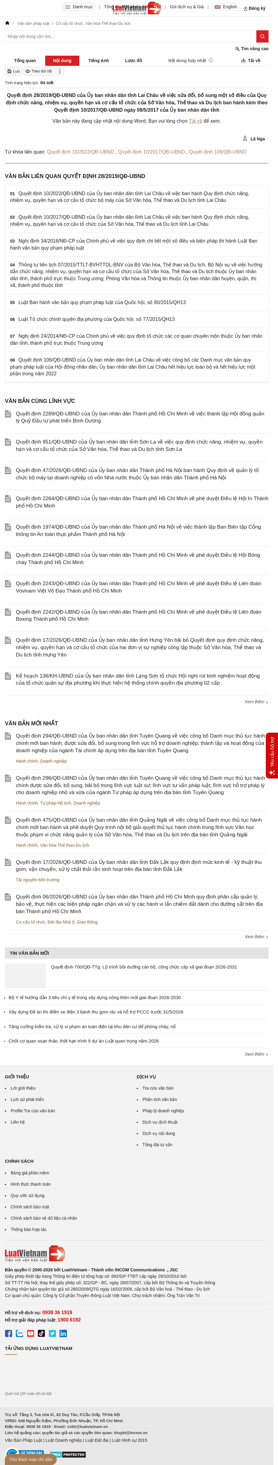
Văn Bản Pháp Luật (23, 1440)
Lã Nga (254, 138)
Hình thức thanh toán (31, 1184)
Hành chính (27, 761)
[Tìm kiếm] (262, 36)
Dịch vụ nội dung (159, 1133)
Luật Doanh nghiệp (63, 1440)
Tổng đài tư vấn (157, 1144)
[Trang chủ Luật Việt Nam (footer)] (137, 1253)
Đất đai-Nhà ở (61, 922)
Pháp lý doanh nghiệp (163, 1110)
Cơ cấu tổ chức (30, 922)
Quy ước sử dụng (28, 1195)
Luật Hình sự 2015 (129, 1440)
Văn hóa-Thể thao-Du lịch (64, 845)
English (226, 6)
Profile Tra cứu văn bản (33, 1110)
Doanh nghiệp (53, 761)
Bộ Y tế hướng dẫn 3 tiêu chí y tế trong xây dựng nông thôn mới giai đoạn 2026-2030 (95, 997)
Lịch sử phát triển (27, 1099)
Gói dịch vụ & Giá (187, 6)
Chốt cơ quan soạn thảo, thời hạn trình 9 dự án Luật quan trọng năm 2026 (84, 1040)
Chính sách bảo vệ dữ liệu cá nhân (44, 1218)
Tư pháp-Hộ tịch (55, 803)
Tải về (195, 121)
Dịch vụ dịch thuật (160, 1122)
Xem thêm (257, 701)
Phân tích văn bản (160, 1099)
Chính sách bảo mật (30, 1206)
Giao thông (87, 922)
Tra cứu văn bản (158, 1088)
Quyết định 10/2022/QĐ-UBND (81, 151)
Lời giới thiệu (23, 1088)
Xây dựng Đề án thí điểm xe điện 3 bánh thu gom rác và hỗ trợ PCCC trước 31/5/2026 (96, 1011)
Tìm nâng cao (252, 48)
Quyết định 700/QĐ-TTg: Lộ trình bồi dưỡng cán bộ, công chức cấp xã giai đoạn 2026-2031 (144, 966)
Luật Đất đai (96, 1440)
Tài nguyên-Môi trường (38, 879)
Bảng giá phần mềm (30, 1172)
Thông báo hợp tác (29, 1229)
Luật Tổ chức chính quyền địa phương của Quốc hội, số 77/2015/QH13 (97, 319)
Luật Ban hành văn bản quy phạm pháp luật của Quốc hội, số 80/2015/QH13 (102, 302)
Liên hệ (18, 1122)
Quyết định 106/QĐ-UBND (218, 151)
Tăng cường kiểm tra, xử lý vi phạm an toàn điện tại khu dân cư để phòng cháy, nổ (92, 1026)
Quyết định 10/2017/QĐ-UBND (152, 151)
